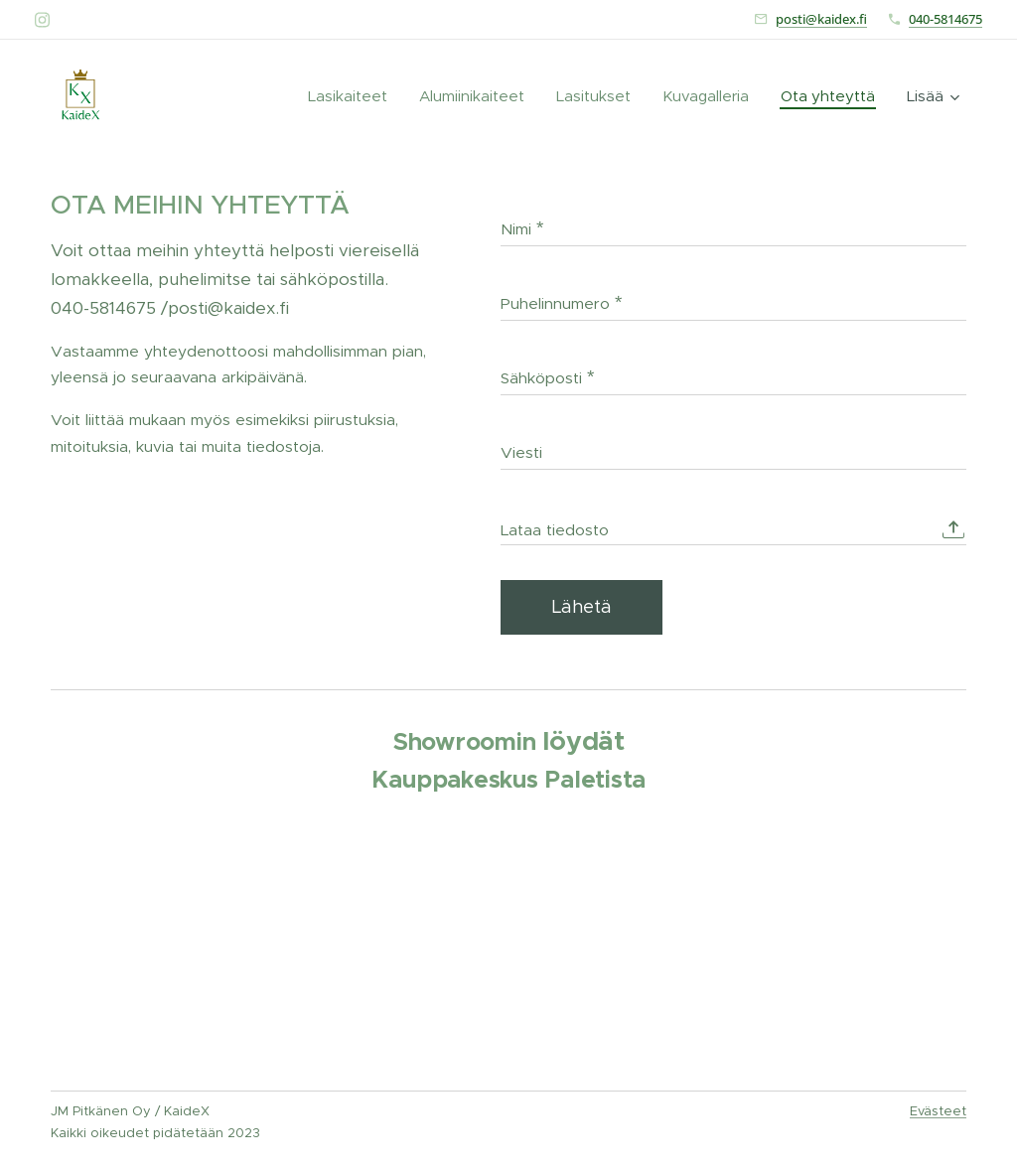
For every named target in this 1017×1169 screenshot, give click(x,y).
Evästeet (938, 1110)
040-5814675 (945, 19)
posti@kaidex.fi (821, 19)
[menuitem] (289, 96)
